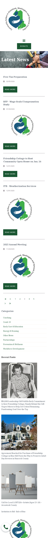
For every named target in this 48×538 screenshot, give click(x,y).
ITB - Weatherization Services (19, 186)
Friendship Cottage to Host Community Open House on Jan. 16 (22, 160)
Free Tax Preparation (15, 76)
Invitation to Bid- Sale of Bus (13, 511)
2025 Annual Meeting (14, 244)
